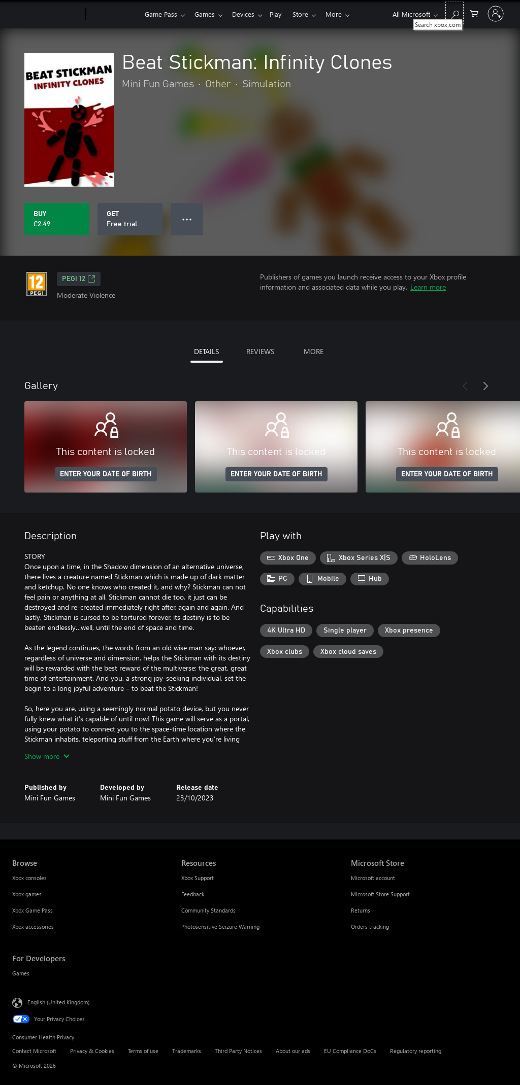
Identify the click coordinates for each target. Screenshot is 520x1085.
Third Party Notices (238, 1050)
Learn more (428, 287)
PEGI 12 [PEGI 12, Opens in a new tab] (78, 279)
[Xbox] (114, 14)
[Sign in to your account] (495, 14)
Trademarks (186, 1050)
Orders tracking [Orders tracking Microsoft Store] (370, 926)
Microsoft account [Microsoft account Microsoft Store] (373, 877)
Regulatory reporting (415, 1050)
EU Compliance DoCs (350, 1050)
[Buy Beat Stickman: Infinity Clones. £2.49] (56, 219)
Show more (47, 756)
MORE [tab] (313, 351)
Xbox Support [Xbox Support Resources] (197, 877)
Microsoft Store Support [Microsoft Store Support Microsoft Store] (380, 894)
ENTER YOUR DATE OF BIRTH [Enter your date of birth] (106, 474)
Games (207, 14)
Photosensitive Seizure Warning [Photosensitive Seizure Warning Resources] (220, 926)
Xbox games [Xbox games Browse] (27, 894)
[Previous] (465, 386)
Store (308, 14)
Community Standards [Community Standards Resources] (208, 910)
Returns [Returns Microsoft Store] (360, 910)
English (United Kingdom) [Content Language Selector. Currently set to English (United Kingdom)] (58, 1002)
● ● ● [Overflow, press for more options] (187, 219)
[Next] (485, 386)
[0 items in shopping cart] (474, 13)
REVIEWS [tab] (260, 351)
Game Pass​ (161, 14)
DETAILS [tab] (206, 351)
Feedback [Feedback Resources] (192, 894)
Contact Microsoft (34, 1050)
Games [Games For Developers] (20, 973)
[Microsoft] (47, 14)
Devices (247, 14)
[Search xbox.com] (454, 13)
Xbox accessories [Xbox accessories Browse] (33, 926)
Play (281, 14)
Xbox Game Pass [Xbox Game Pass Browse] (32, 910)
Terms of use (143, 1050)
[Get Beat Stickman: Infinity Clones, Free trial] (130, 219)
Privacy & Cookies (92, 1050)
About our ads (293, 1050)
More (344, 14)
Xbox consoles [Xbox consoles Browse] (29, 877)
